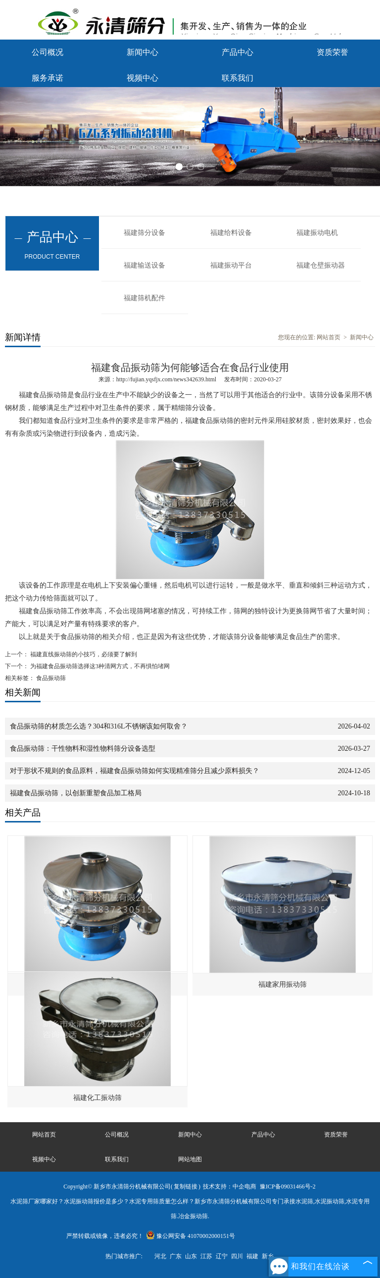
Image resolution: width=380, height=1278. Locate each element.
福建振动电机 (317, 232)
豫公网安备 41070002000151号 (190, 1235)
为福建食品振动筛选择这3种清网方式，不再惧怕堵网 (99, 666)
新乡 (268, 1256)
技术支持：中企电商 (229, 1186)
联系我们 (237, 78)
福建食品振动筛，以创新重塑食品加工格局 (76, 793)
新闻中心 (142, 52)
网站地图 (190, 1159)
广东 (176, 1256)
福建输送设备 (144, 265)
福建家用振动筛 (282, 984)
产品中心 (237, 52)
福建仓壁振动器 (320, 265)
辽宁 (222, 1256)
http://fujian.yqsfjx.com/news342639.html (166, 379)
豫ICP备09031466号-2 (288, 1186)
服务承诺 (47, 78)
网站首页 (328, 337)
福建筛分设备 (144, 232)
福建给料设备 (231, 232)
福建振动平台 (231, 265)
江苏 (206, 1256)
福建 (252, 1256)
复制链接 (185, 1186)
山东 (191, 1256)
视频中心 (142, 78)
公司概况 (47, 52)
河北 (160, 1256)
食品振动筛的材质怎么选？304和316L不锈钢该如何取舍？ (99, 726)
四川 (237, 1256)
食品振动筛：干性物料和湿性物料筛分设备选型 (82, 748)
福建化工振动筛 (97, 1097)
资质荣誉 (332, 52)
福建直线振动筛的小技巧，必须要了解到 (83, 654)
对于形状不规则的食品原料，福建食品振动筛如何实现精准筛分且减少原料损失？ (134, 771)
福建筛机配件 (144, 298)
